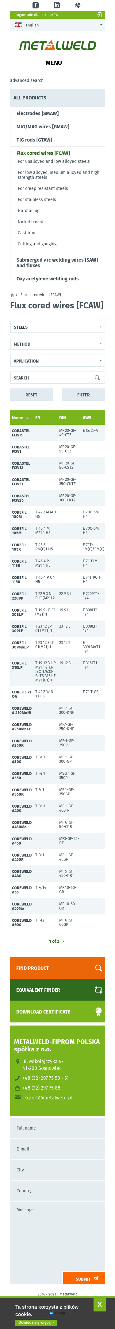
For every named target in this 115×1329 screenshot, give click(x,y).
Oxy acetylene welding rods (48, 278)
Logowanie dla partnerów (37, 14)
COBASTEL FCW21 (21, 481)
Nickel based (30, 221)
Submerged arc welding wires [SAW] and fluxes (57, 262)
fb (36, 5)
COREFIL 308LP (19, 612)
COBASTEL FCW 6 (21, 432)
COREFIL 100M (19, 514)
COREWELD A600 (22, 922)
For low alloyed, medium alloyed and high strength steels (58, 175)
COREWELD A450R (22, 857)
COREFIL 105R (19, 547)
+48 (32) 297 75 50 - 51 (45, 1077)
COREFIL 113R (19, 563)
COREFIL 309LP (19, 628)
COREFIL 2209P (19, 596)
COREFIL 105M (19, 530)
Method (22, 343)
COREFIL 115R (19, 579)
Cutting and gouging (37, 243)
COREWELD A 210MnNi (22, 710)
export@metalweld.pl (48, 1097)
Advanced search (27, 80)
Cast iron (26, 232)
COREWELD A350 (22, 775)
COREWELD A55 (22, 889)
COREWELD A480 (22, 873)
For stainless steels (37, 199)
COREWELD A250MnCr (22, 726)
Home (12, 295)
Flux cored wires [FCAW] (43, 153)
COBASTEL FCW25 (21, 498)
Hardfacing (28, 210)
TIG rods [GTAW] (34, 140)
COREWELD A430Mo (22, 824)
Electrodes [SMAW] (38, 113)
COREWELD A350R (22, 792)
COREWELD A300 (22, 759)
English (27, 25)
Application (26, 360)
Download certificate (53, 1011)
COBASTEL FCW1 (21, 449)
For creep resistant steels (43, 188)
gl (78, 5)
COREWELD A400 (22, 808)
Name (20, 417)
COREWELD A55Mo (22, 906)
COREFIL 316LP (19, 665)
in (57, 5)
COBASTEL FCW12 (21, 465)
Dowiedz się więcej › (36, 1322)
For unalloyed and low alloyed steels (54, 161)
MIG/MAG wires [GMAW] (43, 126)
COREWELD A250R (22, 743)
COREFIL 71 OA (21, 694)
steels (21, 326)
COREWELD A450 (22, 841)
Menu (54, 62)
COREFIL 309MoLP (20, 644)
